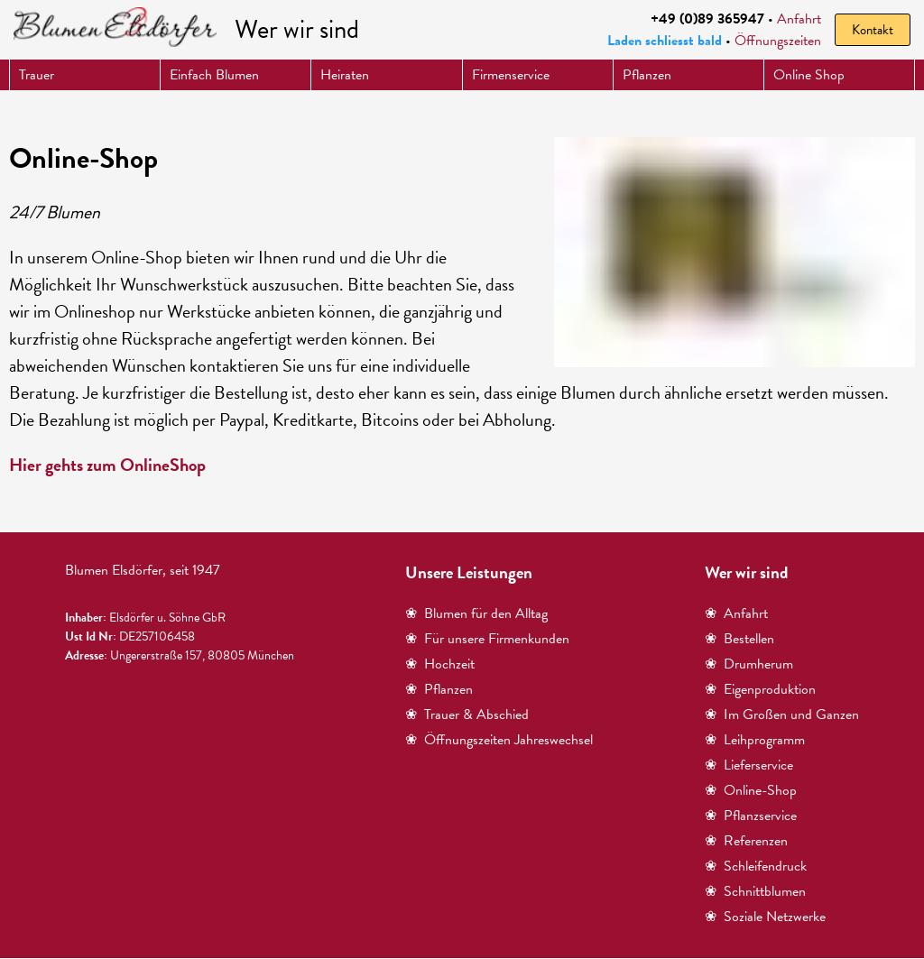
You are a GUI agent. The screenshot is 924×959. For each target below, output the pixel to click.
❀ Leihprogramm (755, 740)
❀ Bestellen (739, 639)
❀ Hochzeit (440, 664)
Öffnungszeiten (778, 40)
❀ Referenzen (746, 841)
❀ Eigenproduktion (760, 689)
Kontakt (872, 30)
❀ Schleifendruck (756, 866)
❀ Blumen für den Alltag (476, 613)
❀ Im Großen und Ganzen (782, 714)
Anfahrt (799, 19)
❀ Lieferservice (749, 765)
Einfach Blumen (214, 75)
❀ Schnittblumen (755, 891)
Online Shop (809, 75)
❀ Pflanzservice (751, 815)
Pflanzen (647, 75)
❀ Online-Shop (751, 790)
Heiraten (344, 75)
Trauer (36, 75)
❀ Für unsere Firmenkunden (487, 639)
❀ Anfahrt (736, 613)
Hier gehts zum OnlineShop (107, 464)
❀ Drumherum (749, 664)
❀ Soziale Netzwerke (765, 916)
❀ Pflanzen (439, 689)
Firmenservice (511, 75)
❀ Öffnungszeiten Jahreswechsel (499, 740)
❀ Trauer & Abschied (467, 714)
